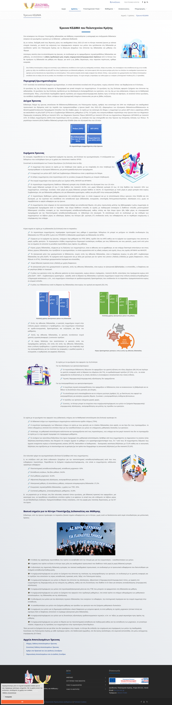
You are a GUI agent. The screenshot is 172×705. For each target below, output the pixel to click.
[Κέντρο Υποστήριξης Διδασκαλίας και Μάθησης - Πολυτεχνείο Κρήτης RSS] (147, 702)
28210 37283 (122, 693)
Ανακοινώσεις (123, 9)
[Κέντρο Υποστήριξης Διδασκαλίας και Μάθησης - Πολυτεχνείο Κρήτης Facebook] (141, 702)
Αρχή (64, 9)
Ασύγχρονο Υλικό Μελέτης (75, 681)
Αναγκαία (7, 697)
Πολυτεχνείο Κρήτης (131, 2)
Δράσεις (74, 9)
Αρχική (123, 15)
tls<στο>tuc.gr (119, 690)
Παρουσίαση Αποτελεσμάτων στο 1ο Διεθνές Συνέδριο (46, 654)
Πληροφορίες (140, 9)
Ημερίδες (69, 677)
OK (22, 702)
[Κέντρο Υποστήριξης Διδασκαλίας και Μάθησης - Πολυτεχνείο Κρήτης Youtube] (144, 702)
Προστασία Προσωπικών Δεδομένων (58, 702)
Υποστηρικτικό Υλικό (91, 9)
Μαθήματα (109, 9)
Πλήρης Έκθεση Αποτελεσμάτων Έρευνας (41, 643)
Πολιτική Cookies (80, 702)
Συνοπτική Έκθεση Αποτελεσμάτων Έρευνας (42, 647)
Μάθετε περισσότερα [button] (9, 693)
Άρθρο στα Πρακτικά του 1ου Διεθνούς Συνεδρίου (44, 651)
